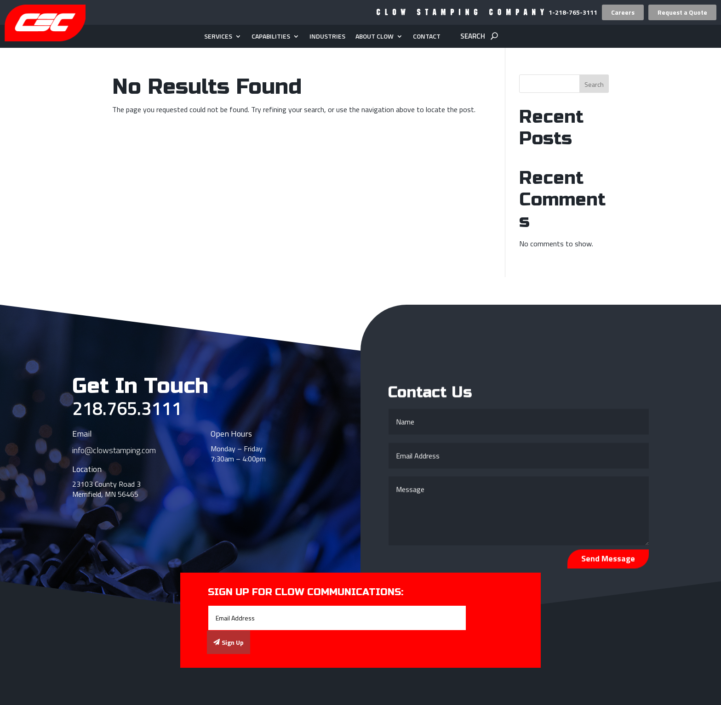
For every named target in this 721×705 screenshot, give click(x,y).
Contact (427, 37)
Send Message (608, 561)
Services (218, 37)
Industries (327, 37)
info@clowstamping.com (114, 450)
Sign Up (233, 642)
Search (594, 84)
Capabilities (271, 37)
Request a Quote (682, 12)
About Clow (374, 37)
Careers (623, 12)
